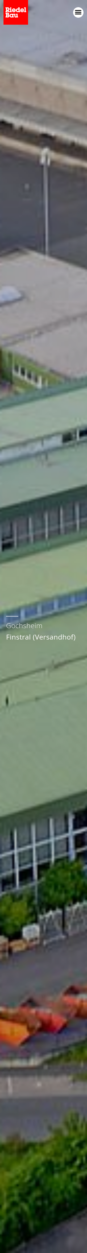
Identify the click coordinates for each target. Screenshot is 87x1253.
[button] (78, 12)
